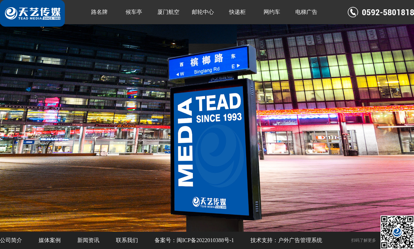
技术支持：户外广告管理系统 (286, 240)
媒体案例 (50, 240)
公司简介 (11, 240)
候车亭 (134, 12)
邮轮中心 (203, 12)
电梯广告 (306, 12)
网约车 (272, 12)
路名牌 (99, 12)
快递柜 (237, 12)
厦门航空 (168, 12)
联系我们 (127, 240)
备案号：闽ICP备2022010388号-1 (194, 240)
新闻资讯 (88, 240)
